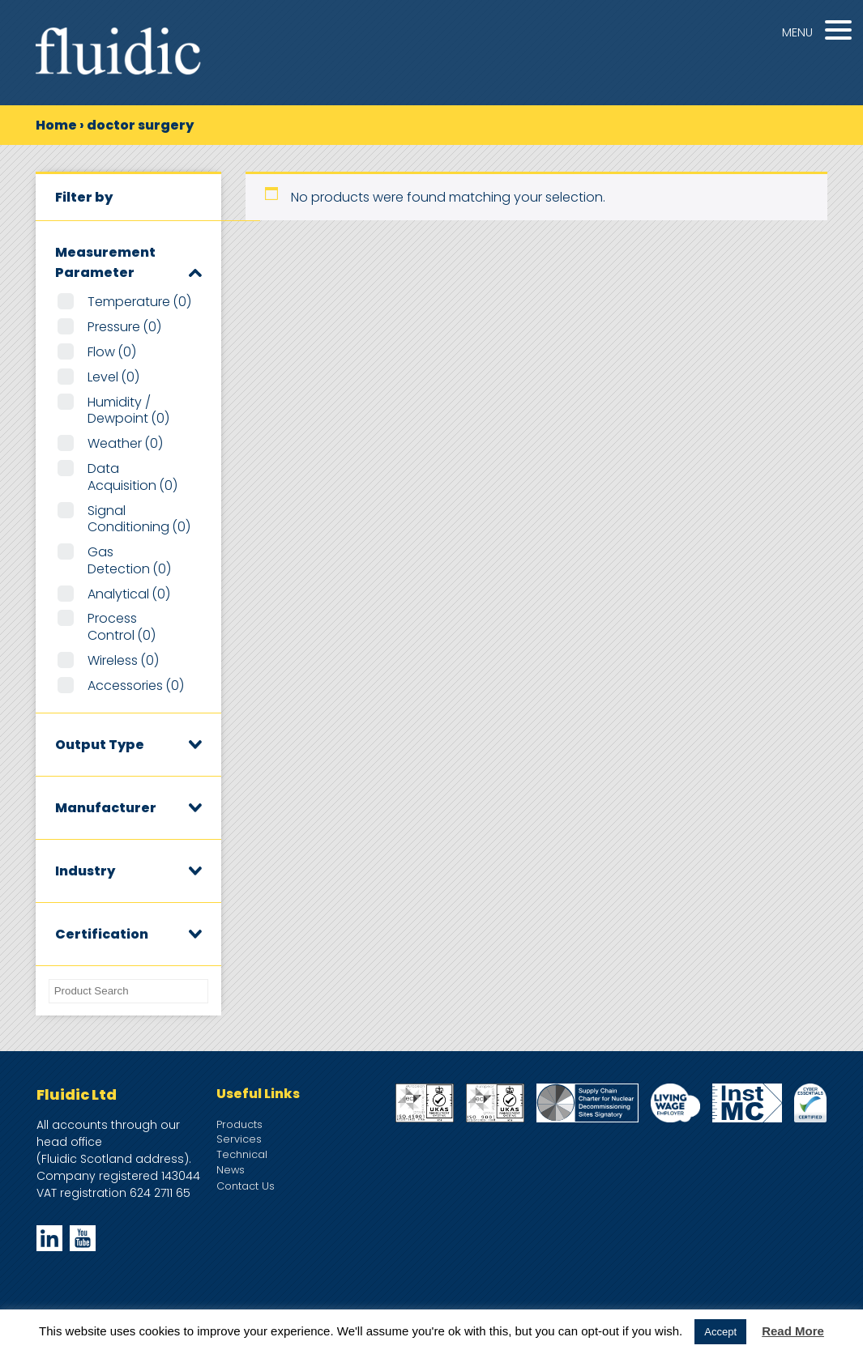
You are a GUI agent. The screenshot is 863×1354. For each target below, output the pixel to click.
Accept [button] (720, 1332)
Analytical (129, 594)
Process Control (122, 627)
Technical (241, 1154)
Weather (125, 443)
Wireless (123, 660)
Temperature (139, 301)
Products (239, 1124)
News (230, 1170)
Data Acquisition (132, 477)
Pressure (124, 326)
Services (239, 1139)
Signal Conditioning (139, 519)
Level (113, 377)
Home (56, 125)
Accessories (136, 685)
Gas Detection (129, 560)
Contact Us (245, 1186)
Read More (793, 1331)
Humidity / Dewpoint (128, 410)
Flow (112, 352)
